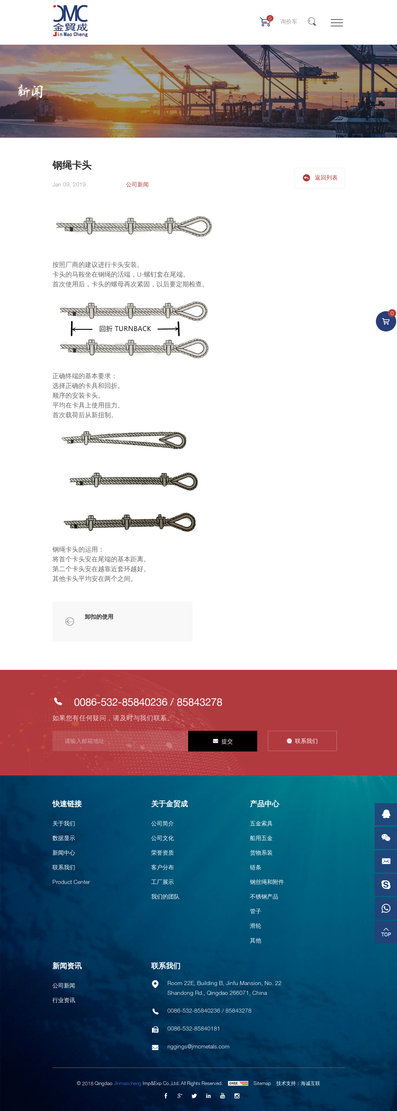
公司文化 (162, 837)
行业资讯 (63, 999)
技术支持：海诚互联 (298, 1083)
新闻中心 (63, 852)
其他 (255, 940)
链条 (255, 867)
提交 (227, 741)
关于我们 (63, 823)
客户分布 (162, 867)
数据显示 (63, 837)
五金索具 (261, 823)
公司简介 (162, 823)
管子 (255, 910)
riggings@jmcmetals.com (198, 1046)
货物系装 (261, 852)
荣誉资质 (162, 852)
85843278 (199, 701)
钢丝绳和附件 (267, 881)
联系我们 (306, 740)
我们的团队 (165, 896)
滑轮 (255, 925)
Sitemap (262, 1083)
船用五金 (261, 837)
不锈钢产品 (264, 896)
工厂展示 (162, 881)
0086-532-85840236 (120, 701)
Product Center (71, 881)
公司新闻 (63, 985)
